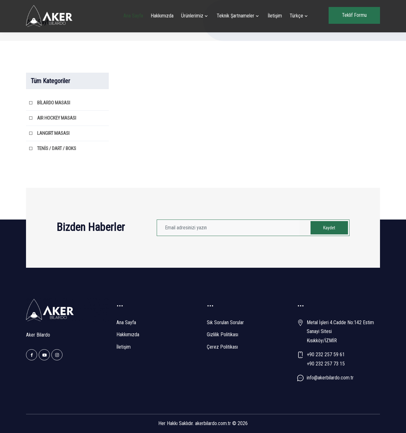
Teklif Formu (354, 15)
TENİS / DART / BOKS (56, 148)
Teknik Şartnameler (235, 16)
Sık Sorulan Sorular (225, 322)
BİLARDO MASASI (53, 103)
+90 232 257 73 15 (326, 364)
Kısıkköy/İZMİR (322, 341)
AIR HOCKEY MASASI (56, 118)
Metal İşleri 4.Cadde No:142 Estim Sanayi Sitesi (340, 327)
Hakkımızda (162, 16)
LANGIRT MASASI (53, 133)
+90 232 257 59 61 (326, 354)
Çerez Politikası (222, 347)
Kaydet (329, 227)
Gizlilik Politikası (222, 334)
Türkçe (296, 16)
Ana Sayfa (133, 16)
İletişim (275, 16)
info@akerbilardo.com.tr (330, 378)
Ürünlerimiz (192, 16)
